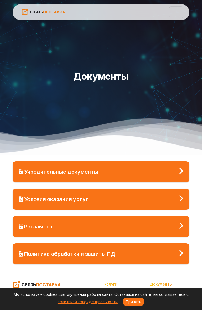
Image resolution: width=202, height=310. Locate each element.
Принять (133, 301)
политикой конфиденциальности (88, 301)
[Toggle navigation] (176, 12)
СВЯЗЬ (43, 12)
